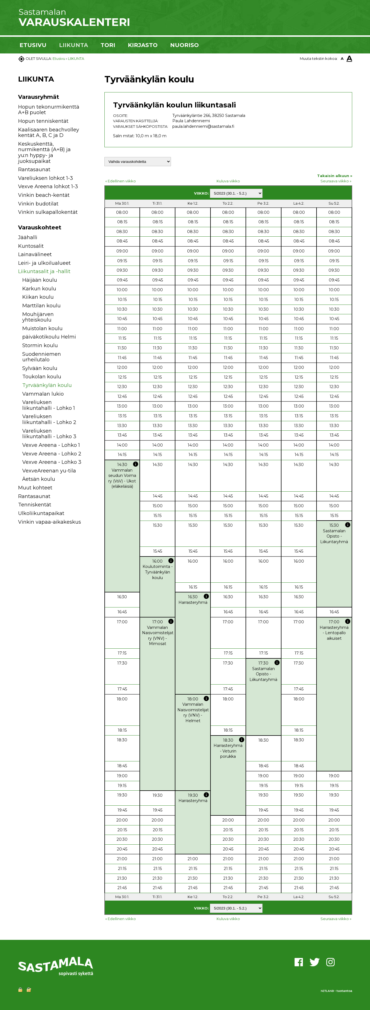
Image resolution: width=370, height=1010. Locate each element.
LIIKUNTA (73, 45)
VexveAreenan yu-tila (49, 471)
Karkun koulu (39, 289)
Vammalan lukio (43, 394)
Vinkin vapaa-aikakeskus (49, 522)
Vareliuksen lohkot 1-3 (45, 178)
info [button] (136, 464)
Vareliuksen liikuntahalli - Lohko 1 (48, 405)
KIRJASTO (143, 45)
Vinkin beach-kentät (44, 195)
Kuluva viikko (228, 181)
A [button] (342, 58)
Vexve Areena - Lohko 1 (51, 445)
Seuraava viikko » (335, 181)
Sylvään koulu (39, 368)
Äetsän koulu (38, 479)
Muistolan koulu (42, 328)
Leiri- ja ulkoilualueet (44, 263)
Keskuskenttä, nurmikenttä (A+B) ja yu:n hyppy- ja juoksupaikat (44, 152)
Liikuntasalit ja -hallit (44, 271)
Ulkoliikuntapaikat (41, 513)
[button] (88, 238)
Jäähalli (27, 237)
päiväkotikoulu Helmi (49, 337)
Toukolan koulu (41, 377)
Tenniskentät (34, 505)
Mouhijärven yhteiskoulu (38, 317)
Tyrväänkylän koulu (47, 385)
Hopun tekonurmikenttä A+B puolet (48, 110)
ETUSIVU (32, 45)
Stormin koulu (40, 345)
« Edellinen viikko (120, 181)
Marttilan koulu (41, 306)
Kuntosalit (31, 246)
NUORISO (184, 45)
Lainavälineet (35, 254)
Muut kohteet (35, 488)
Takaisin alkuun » (334, 175)
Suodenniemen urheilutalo (41, 357)
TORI (108, 45)
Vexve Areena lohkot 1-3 (48, 186)
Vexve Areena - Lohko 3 (51, 462)
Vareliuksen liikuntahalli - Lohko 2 (49, 419)
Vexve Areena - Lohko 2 (51, 454)
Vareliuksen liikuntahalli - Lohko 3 (49, 434)
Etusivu (59, 58)
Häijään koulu (39, 280)
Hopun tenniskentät (43, 121)
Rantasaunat (34, 169)
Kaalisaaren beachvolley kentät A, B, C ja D (48, 133)
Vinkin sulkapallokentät (48, 212)
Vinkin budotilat (38, 204)
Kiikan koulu (38, 297)
